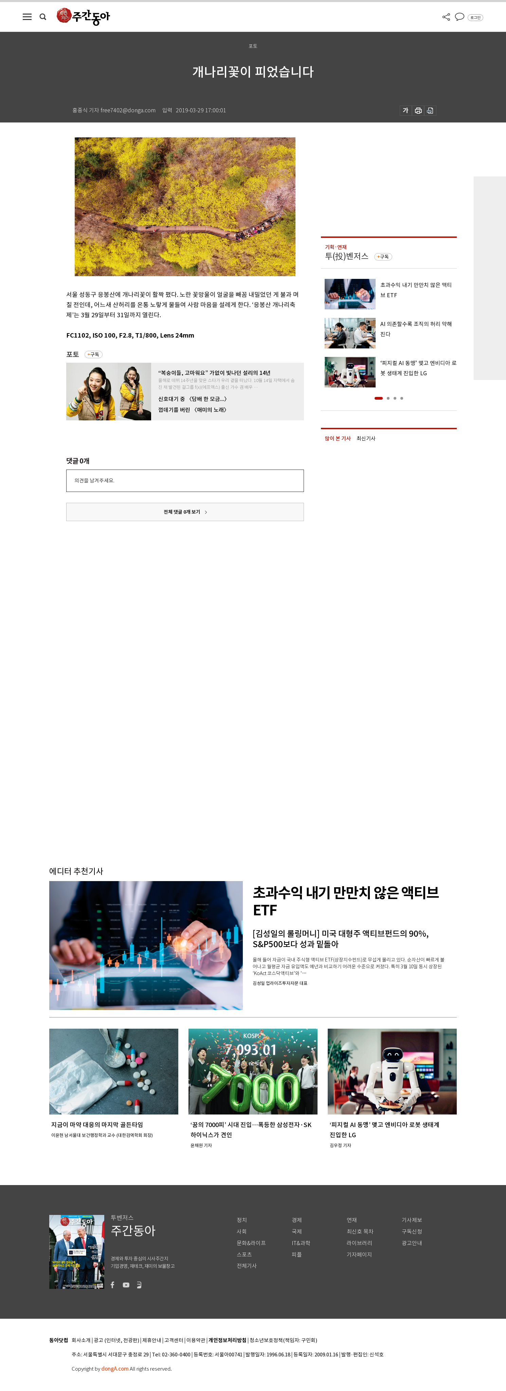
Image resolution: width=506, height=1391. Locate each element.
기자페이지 (359, 1255)
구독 (94, 354)
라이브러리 (359, 1243)
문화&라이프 (251, 1243)
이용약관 (195, 1341)
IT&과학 (301, 1243)
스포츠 (244, 1255)
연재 (352, 1220)
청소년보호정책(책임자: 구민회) (283, 1341)
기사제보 (412, 1220)
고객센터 (173, 1341)
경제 (297, 1220)
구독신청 (412, 1231)
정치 (242, 1220)
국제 (297, 1231)
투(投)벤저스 (346, 256)
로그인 (475, 17)
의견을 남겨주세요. (94, 480)
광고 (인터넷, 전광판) (116, 1341)
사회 (242, 1231)
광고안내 (412, 1243)
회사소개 (81, 1341)
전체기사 (247, 1266)
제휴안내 (151, 1341)
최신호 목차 (360, 1231)
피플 (297, 1255)
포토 (72, 354)
